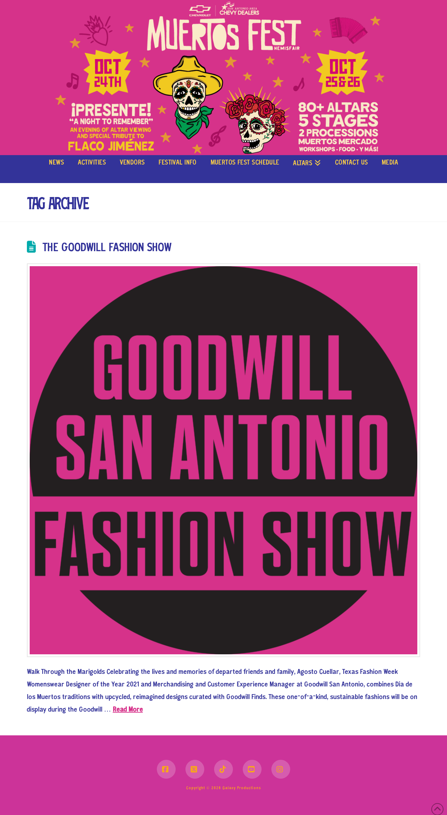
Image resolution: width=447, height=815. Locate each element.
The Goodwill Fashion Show (107, 248)
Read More (128, 710)
